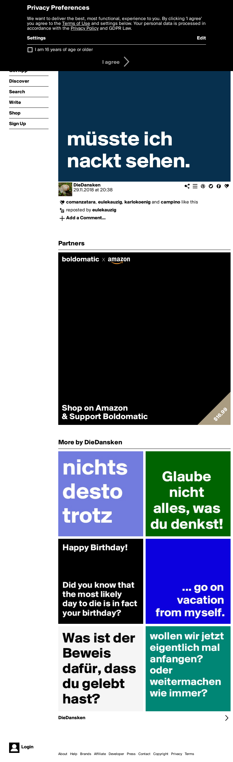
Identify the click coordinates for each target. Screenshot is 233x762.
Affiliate (100, 754)
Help (73, 754)
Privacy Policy (85, 28)
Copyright (160, 754)
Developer (116, 754)
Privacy (176, 754)
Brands (85, 754)
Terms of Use (76, 23)
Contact (144, 754)
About (62, 754)
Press (131, 754)
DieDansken (86, 185)
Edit (201, 38)
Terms (189, 754)
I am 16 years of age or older (64, 49)
